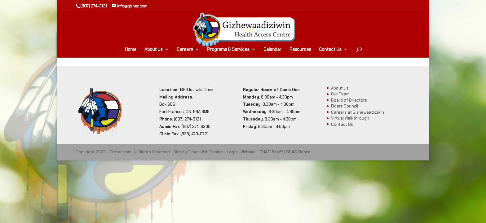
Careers (185, 49)
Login (232, 152)
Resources (300, 49)
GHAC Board (298, 152)
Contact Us (330, 49)
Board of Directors (349, 100)
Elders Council (344, 106)
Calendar (272, 49)
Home (130, 49)
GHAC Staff (271, 152)
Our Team (340, 94)
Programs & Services (228, 49)
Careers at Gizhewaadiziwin (357, 112)
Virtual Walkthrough (350, 118)
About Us (153, 49)
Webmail (249, 152)
